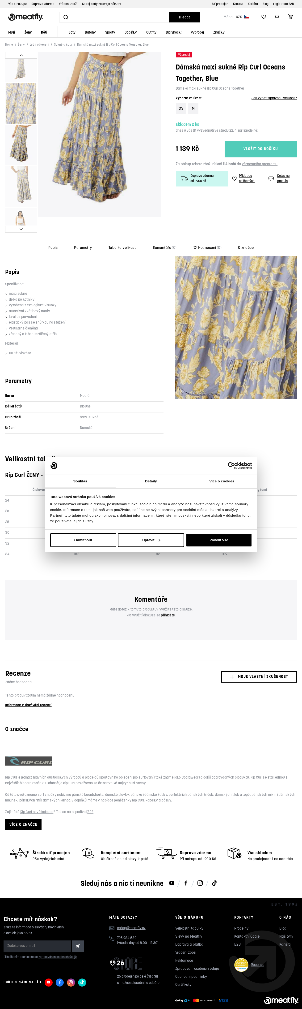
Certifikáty (183, 969)
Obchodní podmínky (191, 961)
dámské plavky (117, 779)
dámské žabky (155, 779)
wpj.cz (90, 998)
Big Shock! (173, 33)
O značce (246, 232)
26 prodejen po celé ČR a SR (137, 961)
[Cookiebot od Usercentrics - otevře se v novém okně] (231, 465)
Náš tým (286, 921)
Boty (72, 33)
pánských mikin (264, 779)
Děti (44, 33)
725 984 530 (127, 922)
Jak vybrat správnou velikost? (274, 98)
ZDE (90, 796)
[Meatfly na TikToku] (214, 868)
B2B (237, 929)
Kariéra (253, 4)
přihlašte (168, 600)
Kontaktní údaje (247, 921)
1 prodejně (250, 131)
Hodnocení (207, 232)
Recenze (249, 949)
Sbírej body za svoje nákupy (101, 4)
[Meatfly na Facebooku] (186, 868)
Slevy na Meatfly (188, 921)
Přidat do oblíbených (243, 178)
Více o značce (23, 809)
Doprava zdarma (42, 4)
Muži (11, 33)
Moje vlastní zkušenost (259, 661)
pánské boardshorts (87, 779)
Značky (219, 33)
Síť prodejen (220, 4)
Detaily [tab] (151, 481)
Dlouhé (85, 391)
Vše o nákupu (17, 4)
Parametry (83, 232)
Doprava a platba (189, 929)
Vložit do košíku (261, 149)
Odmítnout (83, 540)
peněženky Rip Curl (129, 785)
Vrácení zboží (68, 4)
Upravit (151, 540)
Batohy (90, 33)
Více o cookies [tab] (221, 481)
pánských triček (200, 779)
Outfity (151, 33)
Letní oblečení (39, 44)
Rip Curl (256, 762)
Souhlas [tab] (80, 481)
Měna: (228, 17)
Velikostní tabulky (189, 913)
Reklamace (184, 945)
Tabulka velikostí (123, 232)
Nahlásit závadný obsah (49, 998)
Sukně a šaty (63, 44)
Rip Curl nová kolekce (36, 796)
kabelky (152, 785)
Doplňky (131, 33)
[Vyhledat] (114, 17)
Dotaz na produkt (278, 178)
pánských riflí (30, 785)
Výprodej (197, 33)
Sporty (110, 33)
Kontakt (238, 4)
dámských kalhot (56, 785)
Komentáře (165, 232)
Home (9, 44)
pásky (166, 785)
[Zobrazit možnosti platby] (203, 985)
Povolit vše (219, 540)
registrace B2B (283, 4)
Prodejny (241, 913)
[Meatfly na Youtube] (172, 868)
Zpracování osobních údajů (197, 953)
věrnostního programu (259, 164)
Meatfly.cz (17, 998)
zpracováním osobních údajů (57, 941)
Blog (265, 4)
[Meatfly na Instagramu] (200, 868)
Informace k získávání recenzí (28, 689)
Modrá (85, 380)
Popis (53, 232)
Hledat (184, 17)
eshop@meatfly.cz (131, 912)
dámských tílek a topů (232, 779)
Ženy (28, 33)
